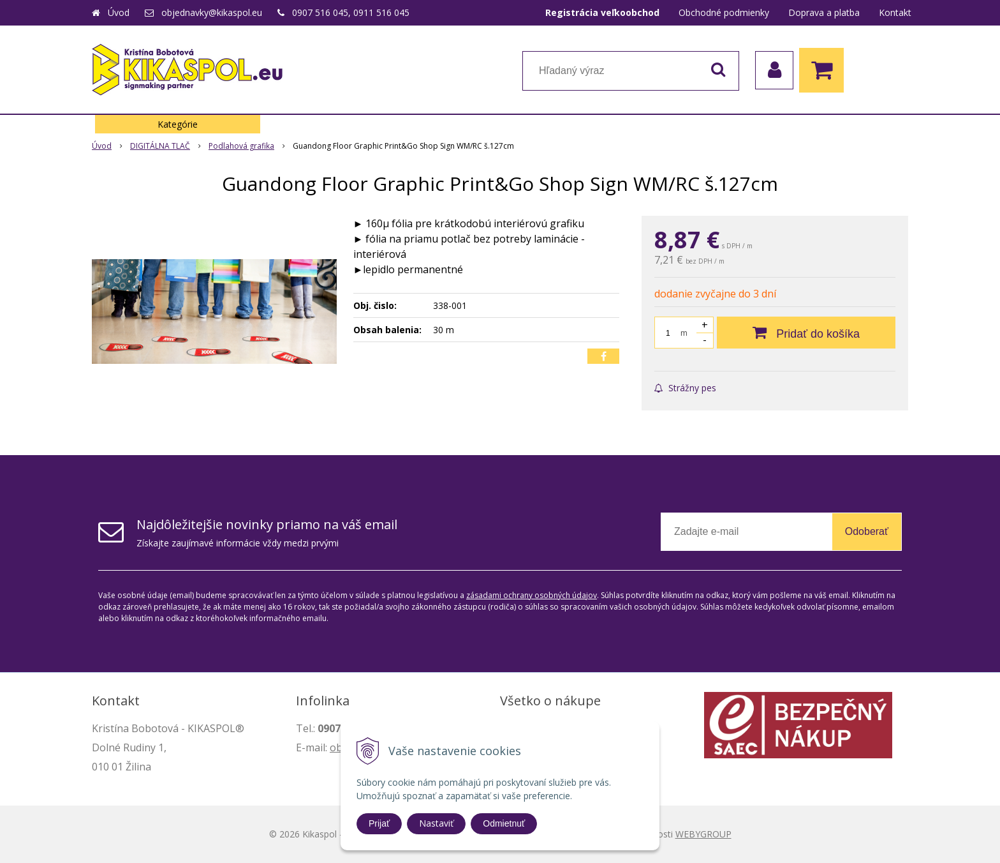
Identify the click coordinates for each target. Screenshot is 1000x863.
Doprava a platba (824, 12)
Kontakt (895, 12)
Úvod (118, 12)
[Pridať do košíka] (806, 333)
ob (336, 747)
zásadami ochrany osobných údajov (531, 595)
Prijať (379, 823)
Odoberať (866, 531)
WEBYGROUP (703, 834)
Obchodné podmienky (724, 12)
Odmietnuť (504, 823)
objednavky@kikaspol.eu (211, 12)
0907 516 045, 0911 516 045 (350, 12)
